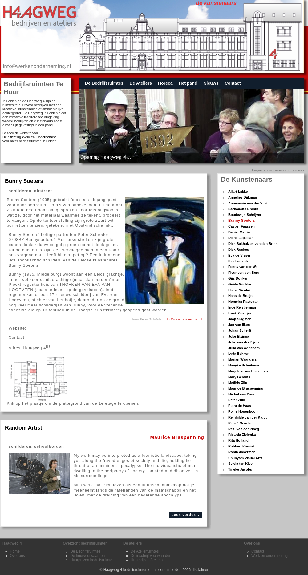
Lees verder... (185, 514)
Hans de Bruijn (240, 296)
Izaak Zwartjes (240, 313)
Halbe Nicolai (239, 290)
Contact (233, 83)
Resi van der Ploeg (243, 429)
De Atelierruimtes (145, 551)
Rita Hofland (238, 440)
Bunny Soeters (241, 220)
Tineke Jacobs (240, 469)
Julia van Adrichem (244, 348)
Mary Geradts (239, 377)
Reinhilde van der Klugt (247, 417)
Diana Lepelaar (240, 238)
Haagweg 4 (258, 170)
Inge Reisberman (242, 307)
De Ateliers (140, 83)
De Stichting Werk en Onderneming (29, 137)
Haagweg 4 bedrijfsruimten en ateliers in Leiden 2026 (147, 570)
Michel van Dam (241, 394)
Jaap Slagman (239, 319)
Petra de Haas (239, 405)
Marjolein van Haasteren (248, 371)
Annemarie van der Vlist (247, 203)
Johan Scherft (239, 330)
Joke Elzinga (238, 336)
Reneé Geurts (239, 423)
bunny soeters (295, 170)
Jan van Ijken (239, 324)
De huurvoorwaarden (87, 555)
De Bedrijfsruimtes (104, 83)
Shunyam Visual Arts (245, 458)
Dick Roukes (238, 249)
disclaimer (200, 570)
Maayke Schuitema (243, 365)
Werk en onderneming (269, 555)
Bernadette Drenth (243, 209)
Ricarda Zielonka (242, 434)
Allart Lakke (238, 191)
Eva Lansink (238, 261)
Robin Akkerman (241, 452)
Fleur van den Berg (243, 272)
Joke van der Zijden (244, 342)
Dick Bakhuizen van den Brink (253, 243)
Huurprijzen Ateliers (147, 560)
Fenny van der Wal (243, 267)
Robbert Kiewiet (241, 446)
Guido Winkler (240, 284)
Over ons (17, 555)
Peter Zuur (236, 400)
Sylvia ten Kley (240, 463)
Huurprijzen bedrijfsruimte (91, 560)
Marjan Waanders (242, 359)
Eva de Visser (239, 255)
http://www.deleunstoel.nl (183, 319)
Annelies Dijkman (242, 197)
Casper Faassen (241, 226)
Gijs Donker (238, 278)
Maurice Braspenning (245, 388)
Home (15, 551)
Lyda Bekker (238, 353)
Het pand (188, 83)
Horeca (165, 83)
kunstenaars (276, 170)
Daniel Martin (239, 232)
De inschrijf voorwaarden (151, 555)
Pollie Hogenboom (243, 411)
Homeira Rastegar (243, 301)
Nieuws (210, 83)
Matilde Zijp (237, 382)
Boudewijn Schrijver (244, 215)
